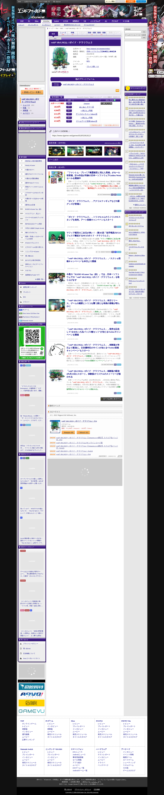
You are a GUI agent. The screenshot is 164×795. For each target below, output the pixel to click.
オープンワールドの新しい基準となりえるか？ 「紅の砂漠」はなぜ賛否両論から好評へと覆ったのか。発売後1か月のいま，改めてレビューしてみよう (31, 481)
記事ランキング (28, 740)
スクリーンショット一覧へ (113, 143)
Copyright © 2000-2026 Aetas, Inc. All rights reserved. (81, 792)
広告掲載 (97, 789)
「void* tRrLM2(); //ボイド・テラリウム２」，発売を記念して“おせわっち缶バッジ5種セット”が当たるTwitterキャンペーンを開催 (94, 332)
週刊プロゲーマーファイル (34, 174)
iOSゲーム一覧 (78, 768)
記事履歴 (131, 1)
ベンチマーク (103, 765)
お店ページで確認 (57, 103)
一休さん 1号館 (87, 118)
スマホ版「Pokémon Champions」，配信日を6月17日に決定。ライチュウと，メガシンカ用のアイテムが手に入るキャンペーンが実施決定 (137, 123)
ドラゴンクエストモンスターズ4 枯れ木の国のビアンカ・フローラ (137, 291)
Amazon (87, 103)
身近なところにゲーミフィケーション (34, 265)
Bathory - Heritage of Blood (137, 256)
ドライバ (26, 302)
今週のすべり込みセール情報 (34, 200)
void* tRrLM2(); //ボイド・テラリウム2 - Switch (74, 451)
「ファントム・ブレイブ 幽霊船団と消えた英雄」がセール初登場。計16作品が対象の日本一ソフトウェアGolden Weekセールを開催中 (94, 175)
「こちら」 (94, 782)
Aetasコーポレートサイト (31, 658)
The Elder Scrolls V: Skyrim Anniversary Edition (137, 273)
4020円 (57, 107)
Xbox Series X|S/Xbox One (31, 313)
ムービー (57, 25)
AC (106, 21)
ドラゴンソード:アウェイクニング (136, 219)
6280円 (57, 110)
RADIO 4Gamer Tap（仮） (33, 209)
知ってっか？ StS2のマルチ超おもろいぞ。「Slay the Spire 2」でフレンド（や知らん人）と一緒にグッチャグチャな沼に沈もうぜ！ (31, 511)
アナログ (115, 21)
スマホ (65, 21)
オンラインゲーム (29, 724)
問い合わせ (57, 1)
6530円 (57, 121)
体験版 (25, 110)
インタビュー (46, 25)
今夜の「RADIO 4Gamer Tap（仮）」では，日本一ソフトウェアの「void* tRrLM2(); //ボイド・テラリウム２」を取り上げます (93, 277)
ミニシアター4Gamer (32, 251)
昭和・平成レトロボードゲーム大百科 (34, 238)
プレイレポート (33, 25)
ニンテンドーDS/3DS (54, 749)
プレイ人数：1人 (93, 66)
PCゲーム (26, 309)
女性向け (76, 21)
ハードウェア (95, 21)
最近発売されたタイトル (72, 25)
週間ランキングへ (140, 204)
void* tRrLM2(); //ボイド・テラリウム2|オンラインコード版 (79, 443)
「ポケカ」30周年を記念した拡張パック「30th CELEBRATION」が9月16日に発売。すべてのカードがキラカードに (137, 198)
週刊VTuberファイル (32, 183)
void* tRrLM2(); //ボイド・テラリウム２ (78, 84)
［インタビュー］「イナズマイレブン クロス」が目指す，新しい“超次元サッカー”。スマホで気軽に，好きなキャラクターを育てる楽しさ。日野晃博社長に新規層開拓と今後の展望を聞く (137, 134)
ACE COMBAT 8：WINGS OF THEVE (137, 233)
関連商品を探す (96, 125)
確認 (69, 103)
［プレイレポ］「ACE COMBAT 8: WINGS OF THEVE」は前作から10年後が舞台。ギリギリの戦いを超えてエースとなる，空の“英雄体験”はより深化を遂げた (137, 156)
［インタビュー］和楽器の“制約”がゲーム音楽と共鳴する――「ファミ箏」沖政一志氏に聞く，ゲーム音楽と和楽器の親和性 (31, 603)
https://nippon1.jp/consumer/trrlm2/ (98, 49)
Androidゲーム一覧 (80, 770)
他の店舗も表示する (112, 125)
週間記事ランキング (30, 287)
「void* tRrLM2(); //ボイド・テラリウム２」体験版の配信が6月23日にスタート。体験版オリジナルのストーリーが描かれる (94, 374)
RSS (19, 1)
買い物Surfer (29, 256)
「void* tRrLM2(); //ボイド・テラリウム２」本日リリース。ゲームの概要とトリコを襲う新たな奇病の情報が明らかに (93, 303)
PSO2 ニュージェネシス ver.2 (137, 282)
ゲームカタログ (89, 25)
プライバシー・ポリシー (83, 789)
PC (29, 21)
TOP (22, 21)
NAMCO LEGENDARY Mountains (137, 265)
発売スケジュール (54, 734)
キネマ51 (28, 270)
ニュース (26, 105)
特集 (24, 108)
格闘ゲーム (127, 757)
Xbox (36, 21)
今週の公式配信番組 (32, 178)
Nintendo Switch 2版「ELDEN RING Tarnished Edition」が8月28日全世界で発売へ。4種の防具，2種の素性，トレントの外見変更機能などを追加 (137, 177)
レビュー (21, 25)
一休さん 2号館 (87, 110)
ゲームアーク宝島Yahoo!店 (86, 121)
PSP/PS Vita (126, 721)
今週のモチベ (29, 170)
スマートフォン (77, 749)
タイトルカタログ (54, 737)
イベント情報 (128, 754)
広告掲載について (29, 653)
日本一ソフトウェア (94, 51)
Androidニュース (79, 754)
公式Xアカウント (30, 1)
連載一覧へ (40, 279)
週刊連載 (25, 734)
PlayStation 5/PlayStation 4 (31, 317)
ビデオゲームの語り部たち (34, 247)
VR (85, 21)
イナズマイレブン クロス (136, 248)
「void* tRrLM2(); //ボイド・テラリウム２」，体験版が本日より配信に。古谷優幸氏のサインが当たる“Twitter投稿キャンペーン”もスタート (93, 348)
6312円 (57, 114)
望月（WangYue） (135, 241)
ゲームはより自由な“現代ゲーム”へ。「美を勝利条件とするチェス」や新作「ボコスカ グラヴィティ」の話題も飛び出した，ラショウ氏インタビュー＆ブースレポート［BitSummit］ (32, 574)
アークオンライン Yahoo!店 (86, 114)
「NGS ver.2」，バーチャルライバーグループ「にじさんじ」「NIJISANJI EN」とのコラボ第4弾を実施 (137, 166)
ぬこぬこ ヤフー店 (86, 107)
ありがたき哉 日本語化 (33, 260)
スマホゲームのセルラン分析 (34, 194)
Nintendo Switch (28, 320)
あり (69, 107)
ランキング (141, 1)
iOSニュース (77, 752)
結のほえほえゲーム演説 (33, 224)
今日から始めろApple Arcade (34, 228)
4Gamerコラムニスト (32, 243)
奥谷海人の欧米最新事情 (33, 161)
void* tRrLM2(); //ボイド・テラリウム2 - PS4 (79, 421)
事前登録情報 (78, 757)
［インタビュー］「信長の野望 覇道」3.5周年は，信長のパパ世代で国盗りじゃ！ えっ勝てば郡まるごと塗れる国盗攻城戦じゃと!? (31, 633)
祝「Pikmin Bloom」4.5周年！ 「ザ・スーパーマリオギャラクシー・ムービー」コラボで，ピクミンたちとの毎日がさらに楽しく (31, 418)
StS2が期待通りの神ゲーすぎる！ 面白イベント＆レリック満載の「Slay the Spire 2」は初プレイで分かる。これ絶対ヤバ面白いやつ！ (32, 541)
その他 (125, 768)
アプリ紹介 (77, 763)
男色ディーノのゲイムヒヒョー (34, 188)
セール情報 (77, 760)
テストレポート (104, 754)
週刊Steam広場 (30, 205)
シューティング (129, 763)
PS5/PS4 (46, 21)
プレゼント (27, 292)
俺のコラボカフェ (31, 232)
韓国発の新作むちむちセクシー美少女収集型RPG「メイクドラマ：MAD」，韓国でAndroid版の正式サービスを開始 (137, 188)
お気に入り (120, 1)
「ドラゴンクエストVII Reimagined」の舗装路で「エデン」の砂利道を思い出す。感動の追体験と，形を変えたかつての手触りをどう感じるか (31, 388)
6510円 (57, 117)
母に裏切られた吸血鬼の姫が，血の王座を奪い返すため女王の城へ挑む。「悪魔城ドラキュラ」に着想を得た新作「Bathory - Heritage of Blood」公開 (137, 102)
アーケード (125, 749)
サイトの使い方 (44, 1)
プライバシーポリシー (30, 643)
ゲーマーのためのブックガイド (34, 219)
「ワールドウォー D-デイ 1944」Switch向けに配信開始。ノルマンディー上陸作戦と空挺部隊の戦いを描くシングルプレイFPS (137, 145)
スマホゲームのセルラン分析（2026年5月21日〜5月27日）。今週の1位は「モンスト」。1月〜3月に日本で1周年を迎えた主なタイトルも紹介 (137, 113)
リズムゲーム (128, 765)
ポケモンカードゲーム (136, 226)
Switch (56, 21)
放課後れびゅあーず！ (32, 275)
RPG (88, 61)
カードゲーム (128, 760)
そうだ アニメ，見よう (33, 213)
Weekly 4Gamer (30, 165)
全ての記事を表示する (112, 399)
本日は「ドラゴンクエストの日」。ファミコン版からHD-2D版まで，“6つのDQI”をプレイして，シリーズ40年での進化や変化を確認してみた (31, 448)
